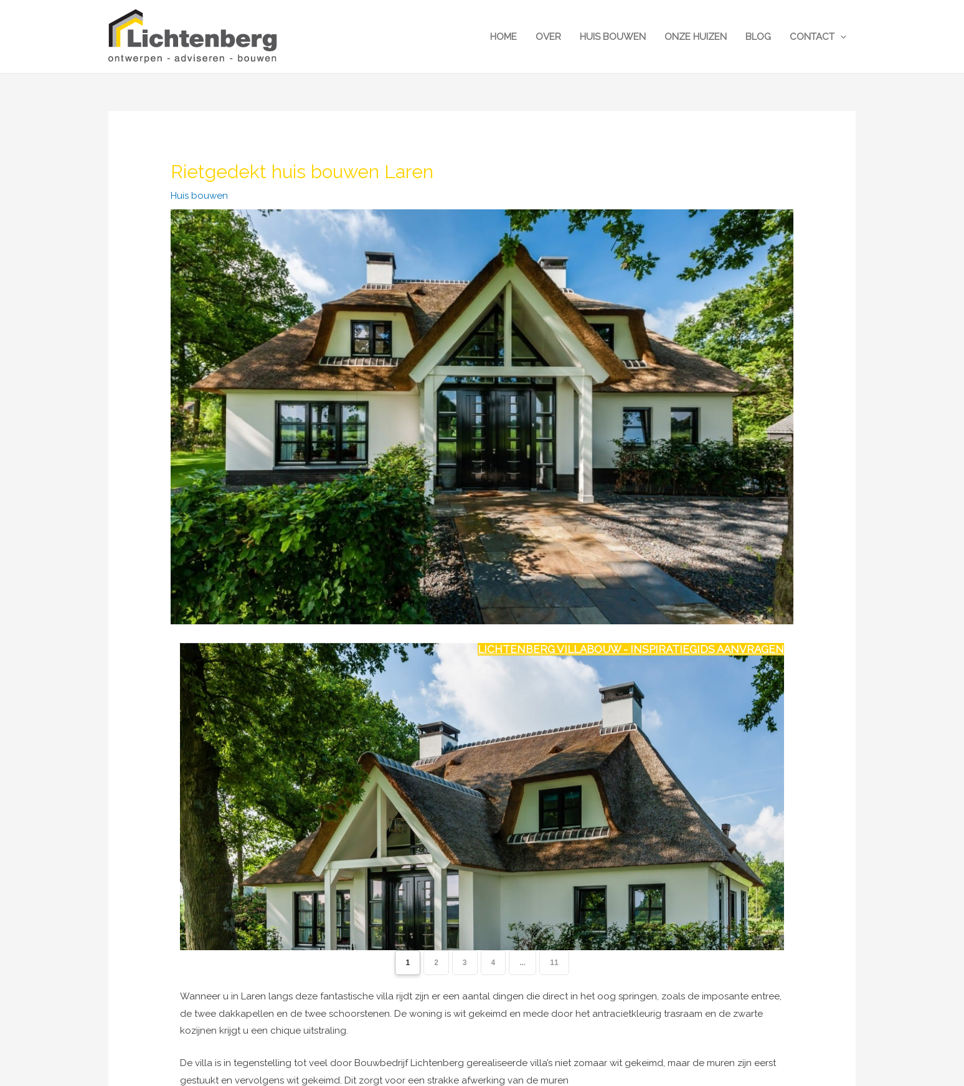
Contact (818, 37)
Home (503, 36)
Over (548, 36)
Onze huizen (695, 36)
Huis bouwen (613, 36)
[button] (840, 37)
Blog (758, 36)
